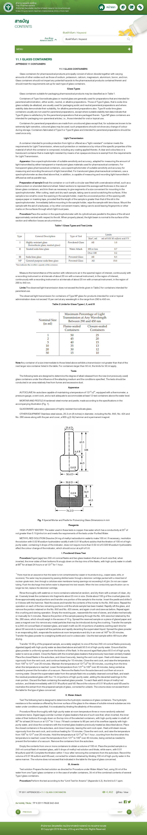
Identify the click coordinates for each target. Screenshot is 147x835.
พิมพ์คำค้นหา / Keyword (74, 32)
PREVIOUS (24, 811)
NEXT (125, 811)
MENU (19, 49)
